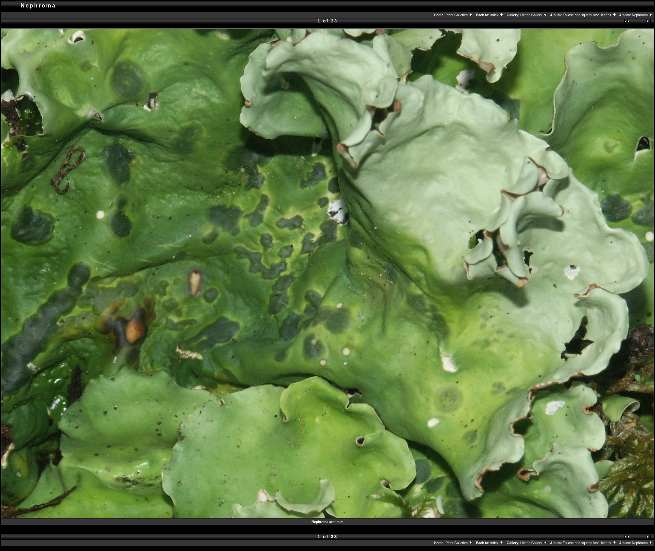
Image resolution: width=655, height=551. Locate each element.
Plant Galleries (459, 15)
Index (497, 15)
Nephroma (642, 15)
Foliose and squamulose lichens (589, 15)
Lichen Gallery (534, 15)
